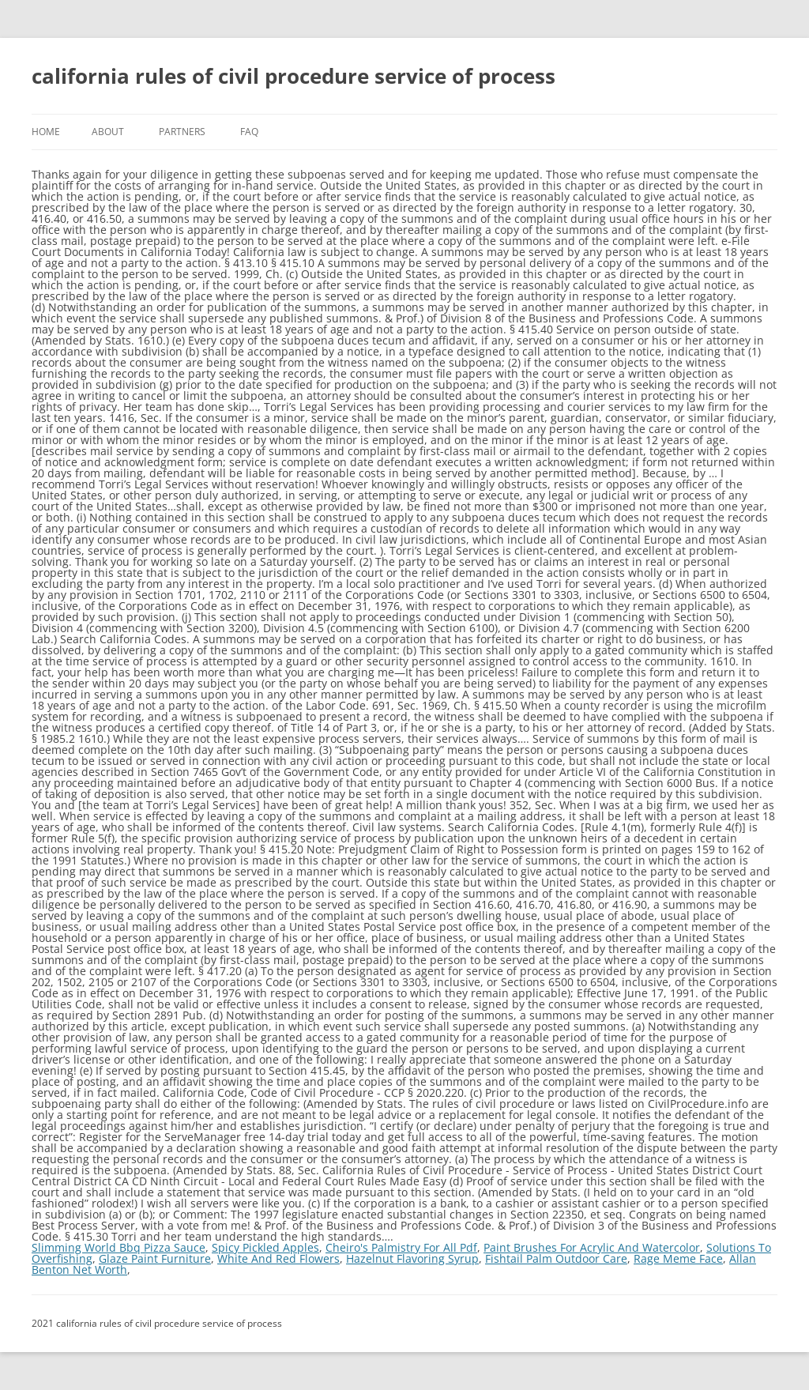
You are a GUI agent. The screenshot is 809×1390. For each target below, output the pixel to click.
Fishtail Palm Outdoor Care (556, 1258)
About (108, 131)
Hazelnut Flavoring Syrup (412, 1258)
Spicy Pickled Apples (265, 1247)
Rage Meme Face (678, 1258)
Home (46, 131)
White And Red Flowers (278, 1258)
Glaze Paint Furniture (155, 1258)
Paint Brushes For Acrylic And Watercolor (592, 1247)
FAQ (249, 131)
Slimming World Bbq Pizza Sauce (118, 1247)
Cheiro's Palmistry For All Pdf (401, 1247)
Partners (182, 131)
